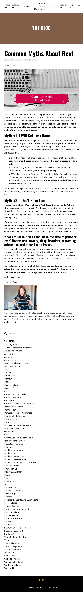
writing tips (10, 568)
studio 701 (9, 534)
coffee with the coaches (15, 394)
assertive (8, 354)
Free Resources (26, 6)
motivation (9, 481)
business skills (9, 60)
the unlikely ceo (12, 543)
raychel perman (11, 515)
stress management (31, 60)
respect (8, 524)
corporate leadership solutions (19, 403)
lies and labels (11, 465)
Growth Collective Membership (39, 6)
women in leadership (14, 562)
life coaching (10, 468)
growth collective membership (18, 437)
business (8, 381)
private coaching (12, 506)
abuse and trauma (13, 350)
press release (10, 503)
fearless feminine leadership (18, 425)
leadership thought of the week (20, 462)
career (7, 391)
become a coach (12, 366)
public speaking (11, 512)
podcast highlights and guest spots (21, 500)
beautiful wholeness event (16, 363)
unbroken (9, 552)
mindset (8, 478)
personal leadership (13, 490)
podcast (8, 496)
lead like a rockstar (14, 450)
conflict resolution (13, 397)
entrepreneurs (11, 419)
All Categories (10, 344)
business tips (10, 388)
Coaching (15, 6)
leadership (19, 60)
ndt (6, 484)
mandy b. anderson (13, 471)
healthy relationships (14, 440)
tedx (6, 540)
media (7, 475)
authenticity (10, 360)
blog (6, 369)
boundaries (9, 375)
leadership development (16, 459)
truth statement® (13, 549)
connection (9, 400)
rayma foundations (13, 518)
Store (53, 6)
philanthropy (10, 493)
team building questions (16, 537)
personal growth (12, 487)
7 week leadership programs (18, 347)
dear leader (10, 410)
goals (7, 434)
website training (12, 558)
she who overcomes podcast (17, 527)
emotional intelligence (14, 416)
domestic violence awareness (18, 413)
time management (13, 546)
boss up (8, 372)
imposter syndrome (13, 444)
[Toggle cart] (79, 6)
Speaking (63, 6)
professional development (16, 509)
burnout (8, 378)
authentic (8, 357)
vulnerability (10, 555)
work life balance (12, 565)
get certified (10, 431)
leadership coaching (14, 456)
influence (8, 447)
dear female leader (13, 406)
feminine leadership (14, 428)
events (7, 422)
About (7, 6)
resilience (9, 521)
